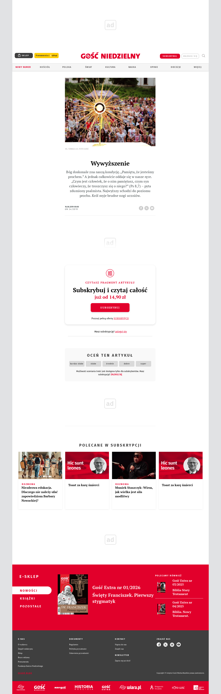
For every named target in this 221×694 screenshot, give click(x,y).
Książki (27, 598)
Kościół (45, 67)
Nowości (27, 590)
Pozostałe (27, 606)
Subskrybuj (110, 307)
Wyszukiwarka (203, 56)
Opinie (154, 67)
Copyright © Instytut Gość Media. (169, 673)
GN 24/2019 (71, 209)
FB (141, 207)
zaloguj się (190, 56)
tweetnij (147, 207)
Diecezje (176, 67)
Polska (66, 67)
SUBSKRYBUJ (170, 56)
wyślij (152, 207)
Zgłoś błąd (25, 673)
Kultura (110, 67)
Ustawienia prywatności (79, 653)
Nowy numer (23, 67)
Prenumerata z (46, 55)
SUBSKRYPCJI (121, 318)
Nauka (132, 67)
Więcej (198, 67)
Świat (88, 67)
